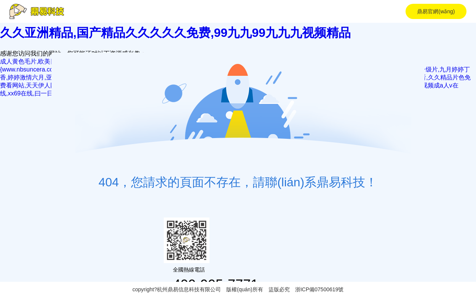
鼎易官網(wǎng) (436, 11)
